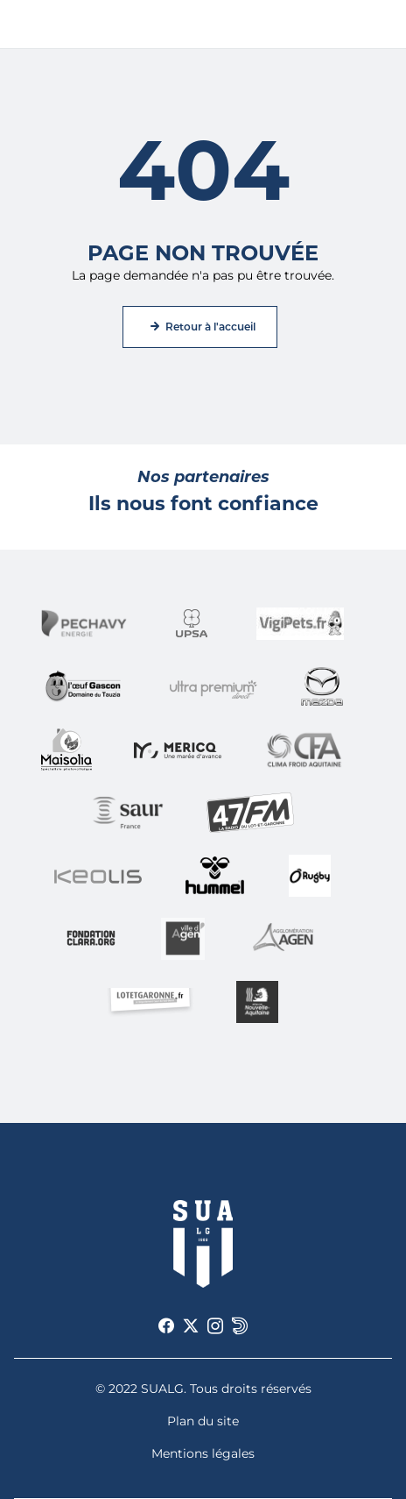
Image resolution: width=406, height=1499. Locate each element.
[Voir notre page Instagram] (215, 1326)
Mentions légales (203, 1453)
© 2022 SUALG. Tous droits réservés (203, 1388)
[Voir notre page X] (190, 1326)
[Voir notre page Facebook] (166, 1326)
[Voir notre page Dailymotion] (239, 1326)
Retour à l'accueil (210, 326)
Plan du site (203, 1421)
